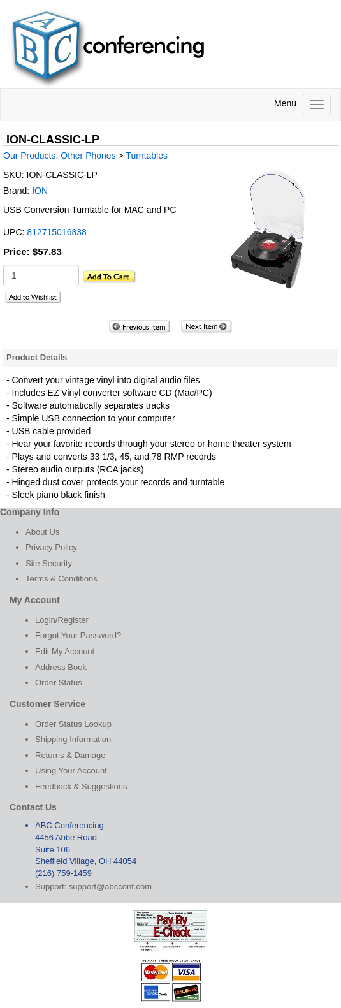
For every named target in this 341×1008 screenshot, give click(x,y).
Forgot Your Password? (78, 635)
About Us (42, 532)
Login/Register (62, 620)
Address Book (61, 667)
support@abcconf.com (110, 886)
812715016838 (56, 232)
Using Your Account (71, 770)
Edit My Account (64, 651)
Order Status (58, 682)
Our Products (29, 155)
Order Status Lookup (73, 724)
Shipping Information (73, 739)
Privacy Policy (51, 547)
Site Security (48, 563)
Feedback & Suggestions (81, 786)
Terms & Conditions (61, 578)
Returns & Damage (70, 755)
